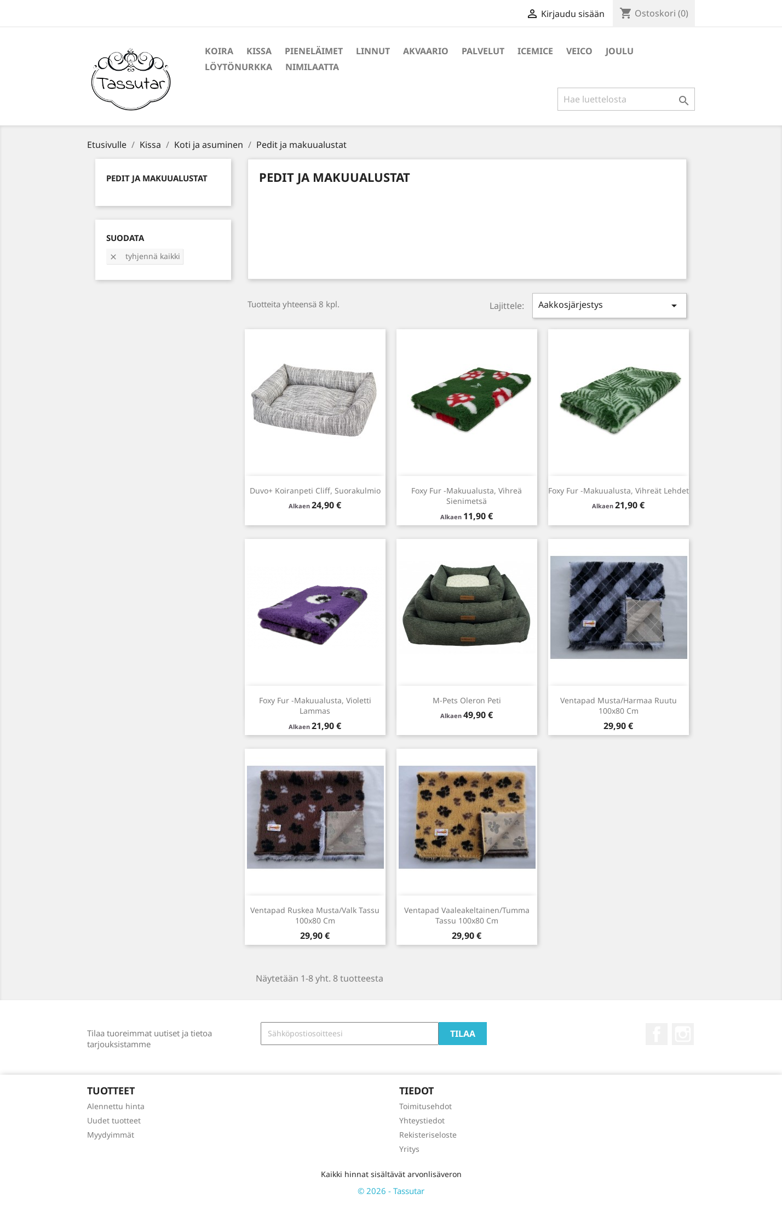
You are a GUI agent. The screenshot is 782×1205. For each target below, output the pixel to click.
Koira (219, 51)
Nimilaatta (312, 67)
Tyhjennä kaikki (144, 256)
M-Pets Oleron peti (467, 700)
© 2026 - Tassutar (391, 1190)
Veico (579, 51)
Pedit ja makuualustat (157, 178)
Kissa (259, 51)
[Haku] (626, 99)
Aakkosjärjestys (609, 305)
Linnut (373, 51)
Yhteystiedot (422, 1120)
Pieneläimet (314, 51)
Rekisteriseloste (428, 1134)
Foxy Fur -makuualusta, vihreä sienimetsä (466, 496)
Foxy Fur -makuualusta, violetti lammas (315, 705)
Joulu (620, 51)
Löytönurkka (238, 67)
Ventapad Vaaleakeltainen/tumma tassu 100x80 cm (467, 915)
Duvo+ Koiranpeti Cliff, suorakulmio (315, 490)
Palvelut (483, 51)
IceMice (535, 51)
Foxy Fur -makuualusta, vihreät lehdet (618, 490)
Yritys (409, 1149)
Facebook (657, 1034)
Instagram (683, 1034)
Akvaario (426, 51)
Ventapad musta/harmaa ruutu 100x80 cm (618, 705)
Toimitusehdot (425, 1106)
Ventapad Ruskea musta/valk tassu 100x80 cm (315, 915)
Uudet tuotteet (114, 1120)
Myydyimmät (110, 1134)
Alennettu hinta (116, 1106)
